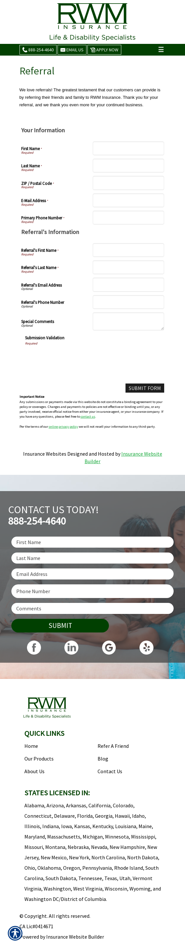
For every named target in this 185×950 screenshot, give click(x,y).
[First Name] (128, 148)
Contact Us (110, 771)
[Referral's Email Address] (128, 285)
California (99, 805)
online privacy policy (63, 426)
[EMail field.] (92, 573)
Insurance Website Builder (75, 936)
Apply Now (104, 50)
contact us (88, 416)
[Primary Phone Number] (128, 218)
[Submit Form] (145, 388)
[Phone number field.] (92, 591)
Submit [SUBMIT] (60, 625)
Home (31, 746)
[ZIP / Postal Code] (128, 183)
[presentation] (74, 358)
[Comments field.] (92, 608)
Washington (57, 888)
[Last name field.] (92, 558)
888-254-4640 (38, 50)
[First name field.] (92, 542)
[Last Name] (128, 166)
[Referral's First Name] (128, 250)
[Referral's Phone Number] (128, 302)
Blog (103, 758)
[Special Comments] (128, 321)
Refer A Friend (113, 746)
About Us (34, 771)
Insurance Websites (44, 453)
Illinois (32, 826)
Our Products (39, 758)
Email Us (72, 50)
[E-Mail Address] (128, 200)
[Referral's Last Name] (128, 267)
